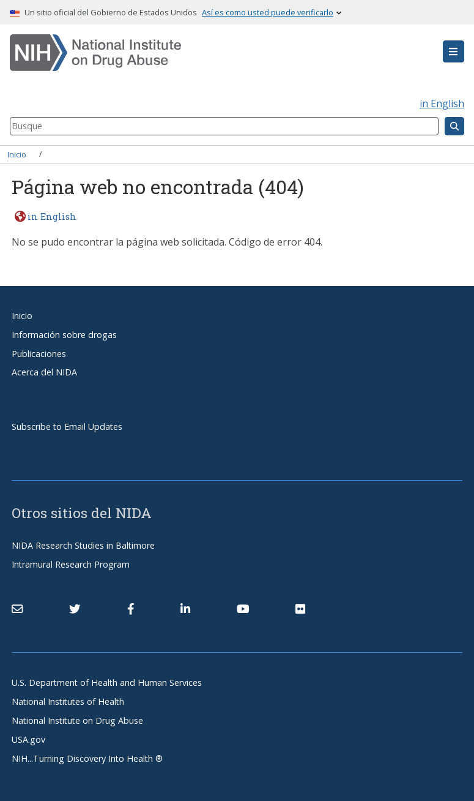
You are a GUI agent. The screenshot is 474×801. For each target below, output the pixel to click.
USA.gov (28, 739)
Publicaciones (39, 353)
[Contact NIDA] (17, 608)
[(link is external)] (74, 608)
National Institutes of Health (68, 701)
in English (442, 103)
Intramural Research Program (71, 564)
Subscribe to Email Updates (67, 426)
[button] (453, 51)
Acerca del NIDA (44, 372)
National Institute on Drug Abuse (77, 720)
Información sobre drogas (64, 334)
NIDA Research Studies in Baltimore (83, 545)
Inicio (16, 153)
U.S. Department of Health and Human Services (107, 682)
